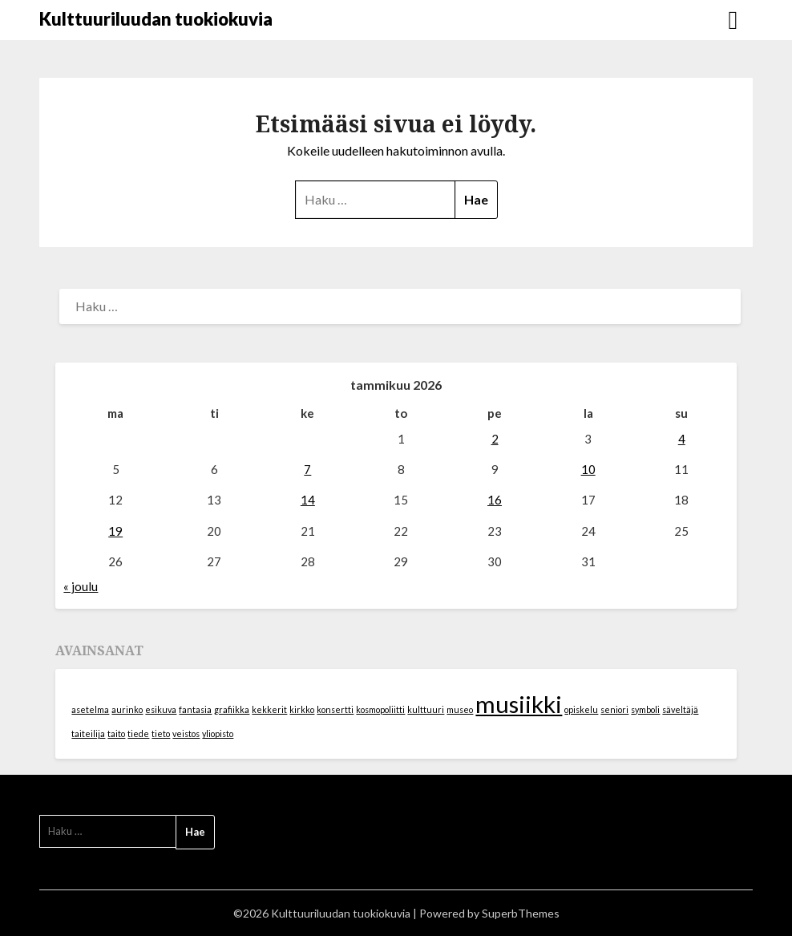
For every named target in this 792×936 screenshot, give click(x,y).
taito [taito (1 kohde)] (116, 733)
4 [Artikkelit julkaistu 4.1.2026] (681, 439)
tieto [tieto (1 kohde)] (161, 733)
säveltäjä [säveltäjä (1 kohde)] (680, 709)
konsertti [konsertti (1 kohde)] (335, 709)
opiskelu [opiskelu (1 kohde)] (581, 709)
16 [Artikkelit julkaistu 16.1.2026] (494, 499)
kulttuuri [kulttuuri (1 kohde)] (425, 709)
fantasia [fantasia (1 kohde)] (195, 709)
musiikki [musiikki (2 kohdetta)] (518, 704)
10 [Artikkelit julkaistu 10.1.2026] (588, 469)
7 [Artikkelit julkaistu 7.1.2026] (307, 469)
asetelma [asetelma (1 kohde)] (90, 709)
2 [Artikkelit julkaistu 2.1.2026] (495, 439)
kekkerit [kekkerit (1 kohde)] (269, 709)
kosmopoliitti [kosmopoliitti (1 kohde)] (380, 709)
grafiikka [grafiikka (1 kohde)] (231, 709)
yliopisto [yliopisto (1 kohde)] (217, 733)
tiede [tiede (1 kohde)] (138, 733)
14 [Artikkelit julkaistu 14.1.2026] (308, 499)
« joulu (80, 586)
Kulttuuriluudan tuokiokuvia (156, 19)
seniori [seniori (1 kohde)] (614, 709)
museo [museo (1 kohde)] (460, 709)
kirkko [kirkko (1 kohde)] (301, 709)
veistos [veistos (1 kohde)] (186, 733)
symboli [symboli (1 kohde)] (645, 709)
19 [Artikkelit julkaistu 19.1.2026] (115, 531)
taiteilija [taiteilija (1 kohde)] (88, 733)
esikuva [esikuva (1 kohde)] (160, 709)
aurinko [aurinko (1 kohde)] (127, 709)
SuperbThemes (521, 913)
